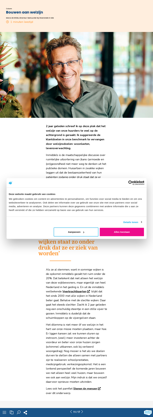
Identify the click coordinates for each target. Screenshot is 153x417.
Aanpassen (76, 232)
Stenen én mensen (87, 388)
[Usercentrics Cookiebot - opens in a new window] (130, 182)
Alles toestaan (122, 232)
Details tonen (130, 222)
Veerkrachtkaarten (76, 291)
